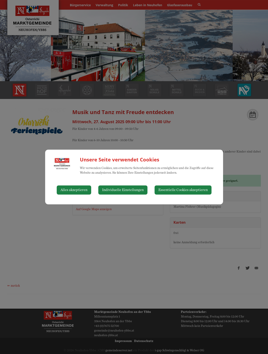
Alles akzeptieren (73, 190)
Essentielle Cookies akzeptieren (183, 190)
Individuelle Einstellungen (123, 190)
